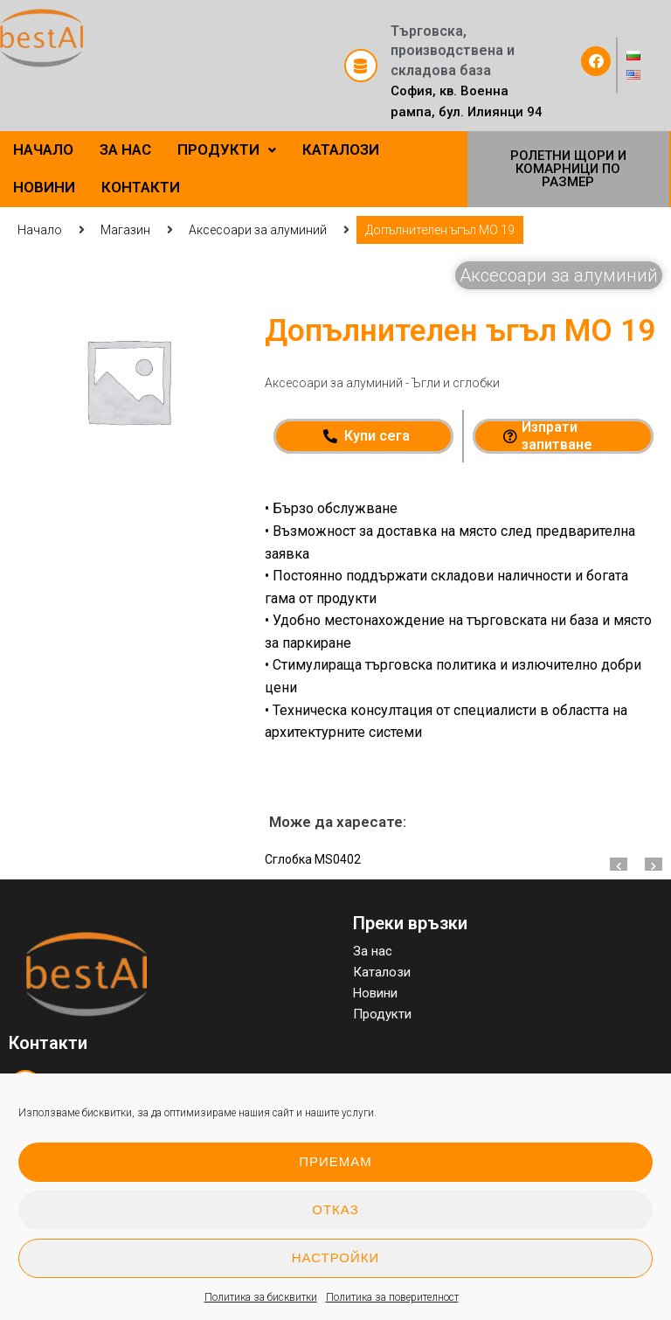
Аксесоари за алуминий (258, 230)
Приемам (335, 1161)
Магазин (125, 230)
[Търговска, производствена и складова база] (360, 65)
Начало (39, 230)
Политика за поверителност (392, 1297)
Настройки (336, 1257)
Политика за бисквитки (260, 1297)
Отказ (335, 1209)
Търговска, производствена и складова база (453, 51)
